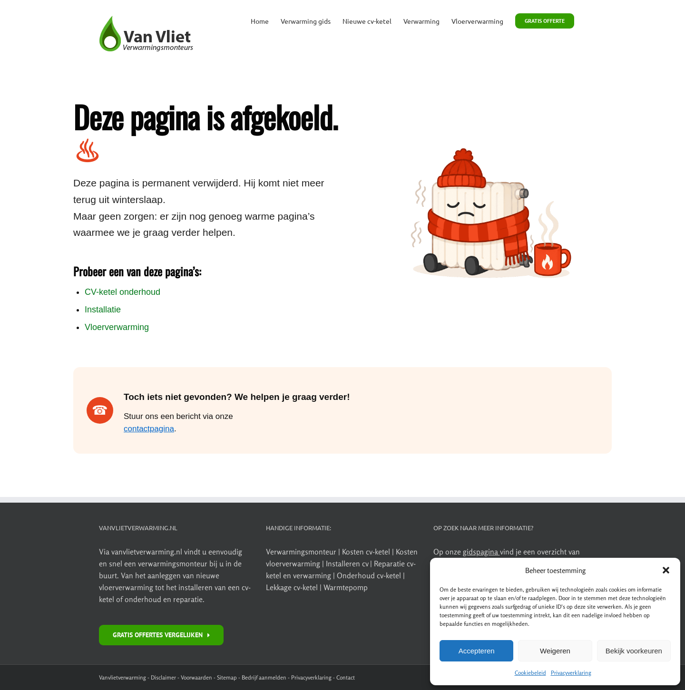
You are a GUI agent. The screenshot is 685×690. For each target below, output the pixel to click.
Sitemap (227, 677)
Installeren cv (348, 563)
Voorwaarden (196, 677)
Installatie (103, 309)
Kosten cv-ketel (367, 551)
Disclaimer (163, 677)
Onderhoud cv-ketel (369, 575)
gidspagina (481, 551)
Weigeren (555, 651)
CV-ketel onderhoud (122, 292)
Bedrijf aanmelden (264, 677)
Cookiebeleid (530, 672)
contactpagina (149, 428)
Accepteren (477, 651)
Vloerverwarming (117, 327)
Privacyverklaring (571, 672)
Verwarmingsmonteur (301, 551)
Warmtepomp (345, 587)
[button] (666, 570)
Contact (345, 677)
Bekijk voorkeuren (634, 651)
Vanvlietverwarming (122, 677)
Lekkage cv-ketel (293, 587)
